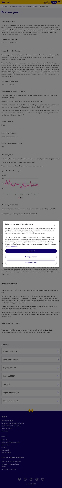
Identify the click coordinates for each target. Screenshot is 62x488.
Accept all (31, 251)
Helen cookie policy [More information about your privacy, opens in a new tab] (12, 246)
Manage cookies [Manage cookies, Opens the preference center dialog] (31, 257)
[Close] (54, 225)
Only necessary (31, 263)
